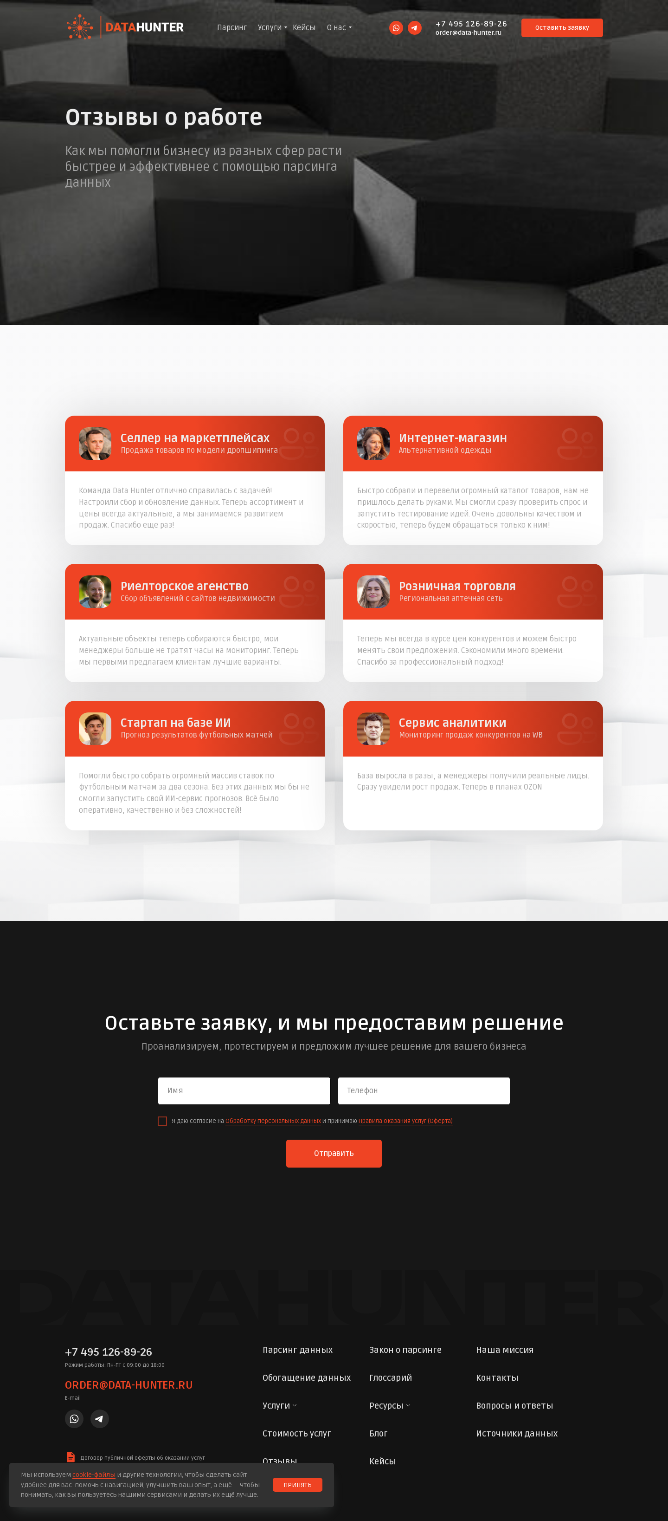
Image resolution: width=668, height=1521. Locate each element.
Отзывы (280, 1461)
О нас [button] (336, 28)
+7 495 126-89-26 (471, 24)
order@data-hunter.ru (468, 33)
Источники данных (517, 1434)
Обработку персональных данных (273, 1121)
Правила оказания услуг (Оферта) (406, 1121)
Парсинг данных (298, 1350)
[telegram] (415, 28)
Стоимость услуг (297, 1434)
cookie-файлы (94, 1475)
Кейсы (304, 28)
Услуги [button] (270, 28)
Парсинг (232, 28)
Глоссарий (390, 1378)
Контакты (497, 1378)
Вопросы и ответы (514, 1406)
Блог (378, 1434)
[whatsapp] (396, 28)
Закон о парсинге (405, 1350)
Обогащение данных (307, 1378)
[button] (562, 28)
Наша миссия (505, 1350)
